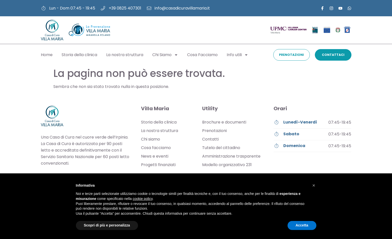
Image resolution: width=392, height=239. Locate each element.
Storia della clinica (79, 55)
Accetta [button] (302, 225)
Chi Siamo (165, 54)
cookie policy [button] (143, 199)
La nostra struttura (124, 55)
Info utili (237, 54)
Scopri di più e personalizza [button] (107, 225)
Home (47, 55)
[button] (314, 185)
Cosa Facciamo (202, 55)
